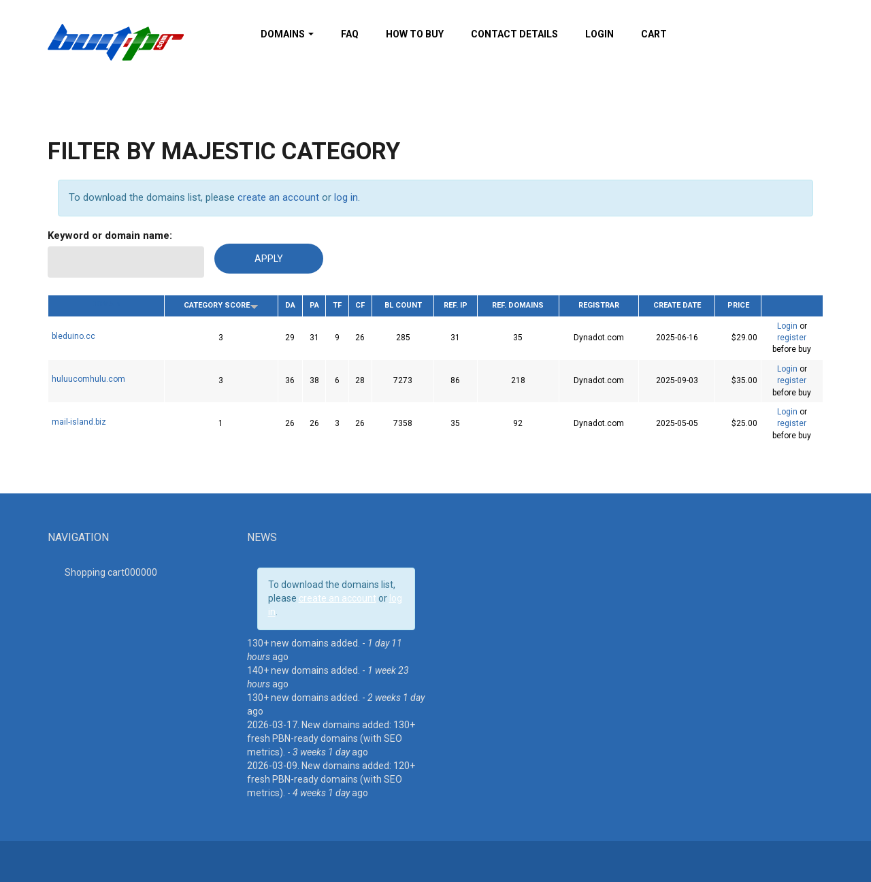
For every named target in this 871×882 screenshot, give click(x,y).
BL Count (403, 305)
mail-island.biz (79, 422)
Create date (677, 305)
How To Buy (415, 34)
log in (346, 197)
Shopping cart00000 (111, 572)
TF (337, 305)
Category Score (221, 305)
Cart (654, 34)
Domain (106, 303)
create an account (278, 197)
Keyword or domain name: (110, 235)
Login (599, 34)
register (791, 337)
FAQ (350, 34)
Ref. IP (455, 305)
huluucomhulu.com (88, 379)
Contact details (514, 34)
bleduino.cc (73, 336)
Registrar (598, 305)
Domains (287, 34)
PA (314, 305)
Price (738, 305)
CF (360, 305)
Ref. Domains (518, 305)
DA (290, 305)
